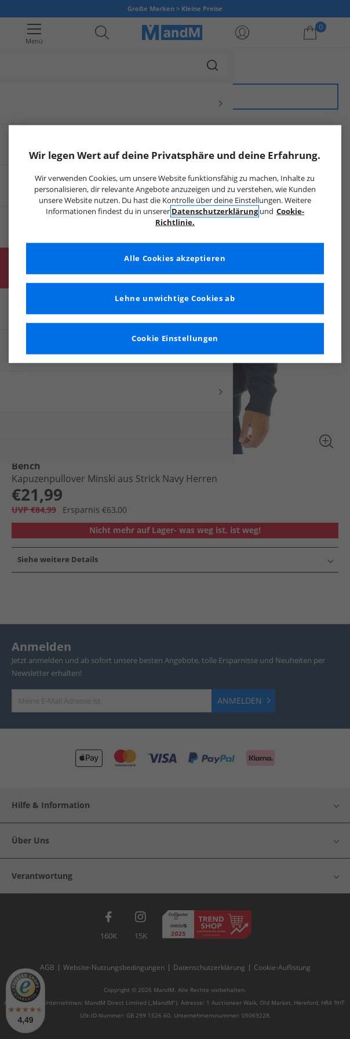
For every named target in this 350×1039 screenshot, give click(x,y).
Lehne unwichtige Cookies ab (175, 298)
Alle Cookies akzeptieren (174, 258)
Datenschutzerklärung (215, 211)
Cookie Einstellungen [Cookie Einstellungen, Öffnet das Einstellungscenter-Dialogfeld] (175, 338)
